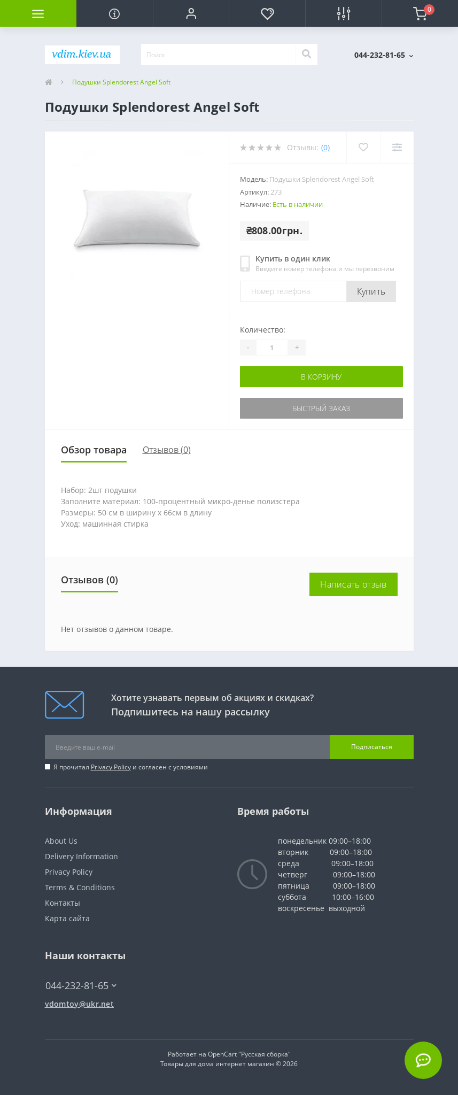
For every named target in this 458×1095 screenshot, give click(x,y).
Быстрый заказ (321, 408)
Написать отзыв (353, 584)
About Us (61, 841)
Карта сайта (67, 918)
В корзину (321, 377)
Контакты (62, 903)
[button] (191, 13)
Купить (371, 291)
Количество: (262, 330)
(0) (325, 147)
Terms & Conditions (80, 887)
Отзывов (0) (167, 450)
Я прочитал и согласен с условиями (130, 767)
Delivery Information (81, 856)
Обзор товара (94, 449)
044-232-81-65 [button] (81, 986)
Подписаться (371, 746)
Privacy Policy (111, 767)
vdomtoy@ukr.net (79, 1004)
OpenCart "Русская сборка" (249, 1054)
